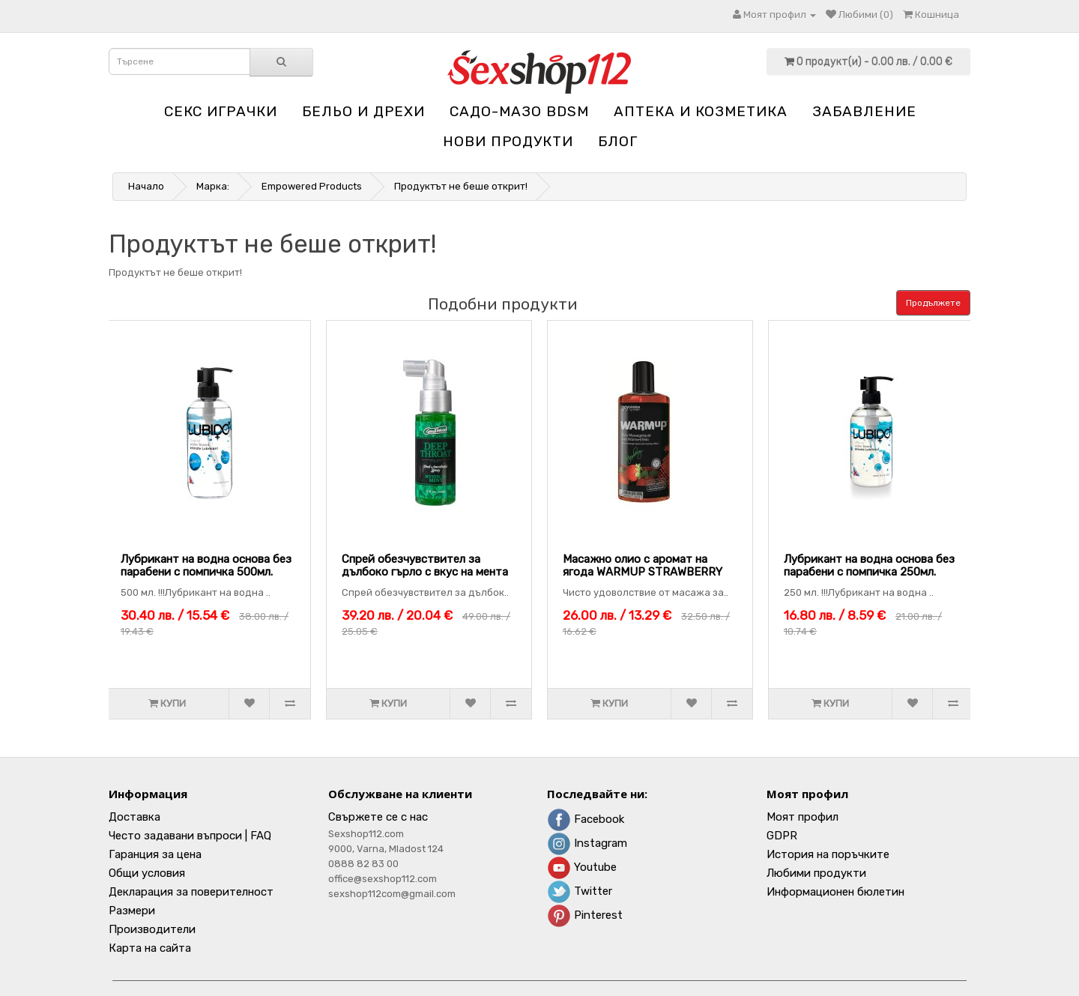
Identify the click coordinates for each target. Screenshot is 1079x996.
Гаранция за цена (155, 854)
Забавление (864, 111)
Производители (152, 929)
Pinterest (585, 915)
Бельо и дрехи (363, 111)
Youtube (582, 867)
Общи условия (147, 873)
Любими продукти (816, 873)
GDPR (782, 835)
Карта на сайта (150, 948)
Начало (146, 186)
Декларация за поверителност (191, 892)
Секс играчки (220, 111)
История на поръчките (828, 854)
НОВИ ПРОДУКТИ (508, 141)
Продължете (933, 303)
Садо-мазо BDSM (519, 111)
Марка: (212, 186)
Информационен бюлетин (835, 892)
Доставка (134, 817)
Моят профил (802, 817)
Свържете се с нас (378, 817)
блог (618, 141)
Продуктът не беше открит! (461, 186)
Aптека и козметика (701, 111)
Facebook (585, 819)
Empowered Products (312, 186)
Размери (132, 910)
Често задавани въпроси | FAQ (190, 835)
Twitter (579, 891)
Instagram (587, 843)
